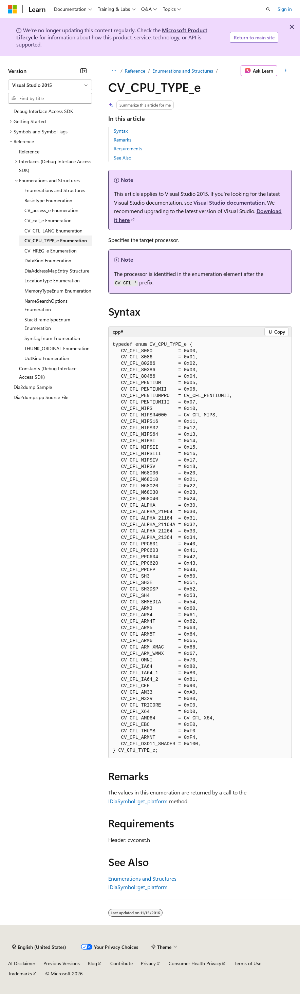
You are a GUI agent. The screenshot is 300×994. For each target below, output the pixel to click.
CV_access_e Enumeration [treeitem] (51, 210)
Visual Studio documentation (229, 202)
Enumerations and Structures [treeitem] (54, 190)
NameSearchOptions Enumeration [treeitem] (46, 305)
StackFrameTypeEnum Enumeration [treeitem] (47, 324)
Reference (135, 71)
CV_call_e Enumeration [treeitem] (48, 220)
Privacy (148, 963)
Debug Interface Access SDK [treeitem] (43, 111)
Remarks (122, 139)
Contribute (121, 963)
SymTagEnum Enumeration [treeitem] (52, 338)
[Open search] (268, 9)
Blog (92, 963)
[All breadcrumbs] (114, 70)
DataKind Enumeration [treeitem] (47, 260)
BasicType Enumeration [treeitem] (48, 200)
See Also (122, 157)
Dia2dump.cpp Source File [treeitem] (41, 397)
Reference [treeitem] (29, 151)
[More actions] (286, 70)
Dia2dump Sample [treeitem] (33, 387)
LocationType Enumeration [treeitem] (52, 280)
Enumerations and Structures (182, 71)
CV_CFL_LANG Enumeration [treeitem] (53, 230)
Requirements (128, 148)
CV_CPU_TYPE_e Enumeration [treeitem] (55, 240)
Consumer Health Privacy (195, 963)
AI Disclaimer (21, 963)
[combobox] (50, 84)
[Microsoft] (12, 9)
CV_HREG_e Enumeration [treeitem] (50, 250)
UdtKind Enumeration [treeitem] (46, 358)
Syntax (121, 131)
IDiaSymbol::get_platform (138, 801)
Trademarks (20, 973)
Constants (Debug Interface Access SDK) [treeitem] (47, 372)
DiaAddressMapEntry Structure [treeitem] (56, 270)
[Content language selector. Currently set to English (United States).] (39, 946)
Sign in (285, 9)
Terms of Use (248, 963)
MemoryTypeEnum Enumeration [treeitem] (57, 290)
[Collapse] (83, 70)
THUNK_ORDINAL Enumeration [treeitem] (57, 348)
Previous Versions (61, 963)
